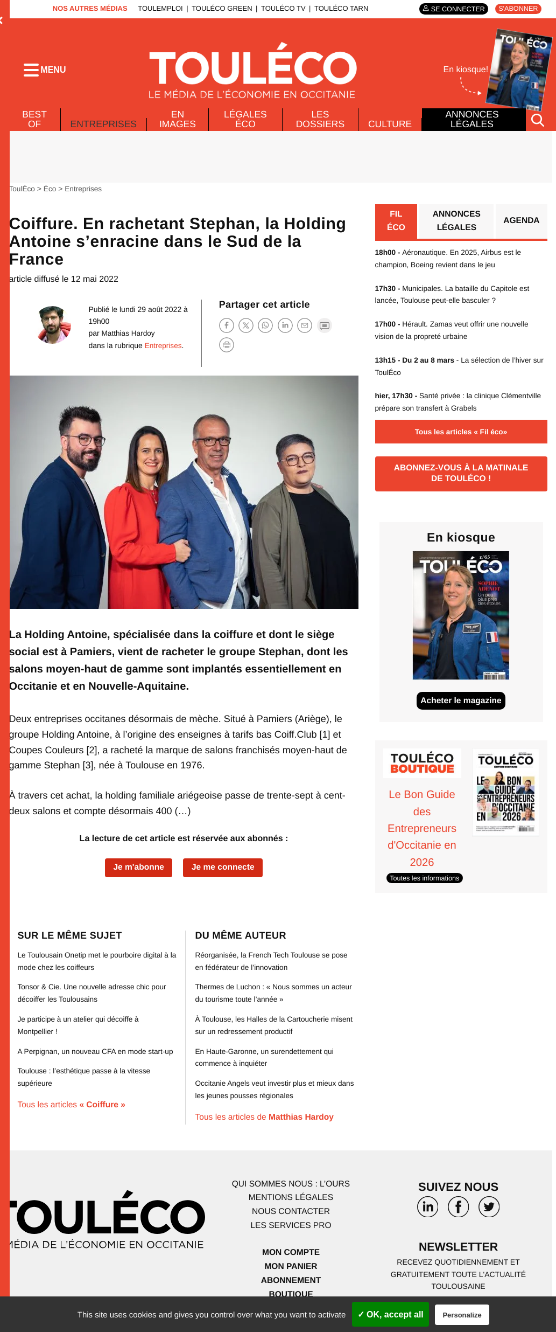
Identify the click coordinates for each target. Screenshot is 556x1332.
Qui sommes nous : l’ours (291, 1188)
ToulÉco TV (281, 8)
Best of (34, 125)
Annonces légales (472, 125)
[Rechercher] (537, 126)
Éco (50, 194)
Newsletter (458, 1252)
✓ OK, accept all (390, 1314)
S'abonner (517, 9)
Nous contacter (291, 1216)
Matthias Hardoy (126, 339)
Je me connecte (224, 873)
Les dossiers (319, 125)
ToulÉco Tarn (339, 8)
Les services (290, 1229)
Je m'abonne (137, 873)
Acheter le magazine (461, 707)
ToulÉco (22, 194)
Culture (389, 129)
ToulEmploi (158, 8)
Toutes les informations (426, 884)
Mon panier (291, 1270)
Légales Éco (246, 125)
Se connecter (455, 9)
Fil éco (395, 227)
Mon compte (290, 1256)
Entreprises (104, 127)
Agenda (520, 227)
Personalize (461, 1315)
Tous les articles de (266, 1122)
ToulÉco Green (220, 8)
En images (179, 125)
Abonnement (291, 1284)
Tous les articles (72, 1122)
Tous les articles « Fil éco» (460, 436)
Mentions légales (291, 1202)
